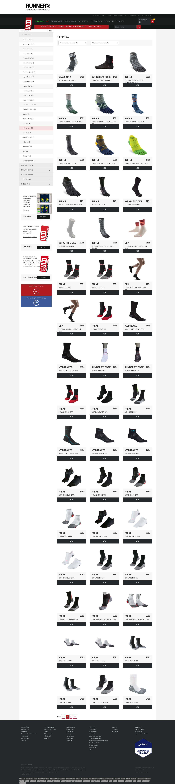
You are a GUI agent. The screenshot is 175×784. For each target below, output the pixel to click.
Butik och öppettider (109, 15)
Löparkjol (103, 778)
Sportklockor (57, 780)
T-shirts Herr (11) (29, 72)
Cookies (23, 740)
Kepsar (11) (27, 156)
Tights (92, 780)
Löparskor (117, 778)
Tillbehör (119, 21)
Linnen (98, 778)
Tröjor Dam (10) (28, 58)
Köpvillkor (24, 731)
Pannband (133, 778)
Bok (44, 778)
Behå (35, 778)
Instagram (115, 731)
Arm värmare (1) (28, 137)
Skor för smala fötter (95, 738)
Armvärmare (29, 778)
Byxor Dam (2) (28, 49)
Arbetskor (22, 778)
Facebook (115, 729)
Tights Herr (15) (28, 81)
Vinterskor (22, 783)
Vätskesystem (145, 780)
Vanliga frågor (25, 738)
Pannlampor (140, 778)
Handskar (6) (27, 133)
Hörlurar (68, 778)
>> (75, 717)
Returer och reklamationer (29, 734)
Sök (50, 30)
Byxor (47, 778)
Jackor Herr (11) (28, 44)
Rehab (27, 780)
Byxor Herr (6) (28, 53)
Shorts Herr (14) (28, 100)
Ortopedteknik (130, 15)
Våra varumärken (144, 15)
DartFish (46, 738)
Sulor (73, 780)
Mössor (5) (26, 142)
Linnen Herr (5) (28, 91)
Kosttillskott (92, 778)
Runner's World (139, 729)
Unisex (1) (26, 114)
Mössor (123, 778)
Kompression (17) (29, 161)
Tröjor (110, 780)
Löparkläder (56, 21)
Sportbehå (50, 780)
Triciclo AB (145, 772)
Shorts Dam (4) (28, 95)
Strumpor (68, 780)
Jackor (73, 778)
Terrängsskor (86, 780)
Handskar (62, 778)
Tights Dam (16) (28, 77)
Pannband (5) (27, 147)
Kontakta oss (25, 729)
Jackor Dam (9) (28, 39)
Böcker (39, 778)
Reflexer (22, 780)
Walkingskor (128, 780)
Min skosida (92, 729)
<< (63, 717)
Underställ (121, 780)
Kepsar (78, 778)
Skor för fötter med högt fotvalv (98, 740)
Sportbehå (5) (27, 123)
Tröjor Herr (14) (28, 63)
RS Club (121, 15)
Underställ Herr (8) (29, 109)
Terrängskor (96, 21)
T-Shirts (115, 780)
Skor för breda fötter (95, 736)
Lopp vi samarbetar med (142, 734)
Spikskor (44, 780)
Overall (128, 778)
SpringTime (138, 731)
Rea (47, 21)
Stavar (63, 780)
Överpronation (93, 745)
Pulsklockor (148, 778)
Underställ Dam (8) (29, 105)
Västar (139, 780)
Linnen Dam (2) (28, 86)
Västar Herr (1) (28, 119)
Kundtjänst (96, 15)
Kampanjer (39, 21)
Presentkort (24, 736)
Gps (58, 778)
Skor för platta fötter (95, 743)
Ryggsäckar (33, 780)
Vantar (134, 780)
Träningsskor (69, 21)
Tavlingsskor (78, 780)
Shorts (38, 780)
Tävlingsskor (83, 21)
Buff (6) (25, 151)
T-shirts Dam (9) (28, 67)
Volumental (47, 736)
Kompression (84, 778)
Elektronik (109, 21)
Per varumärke (93, 734)
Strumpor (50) (28, 128)
